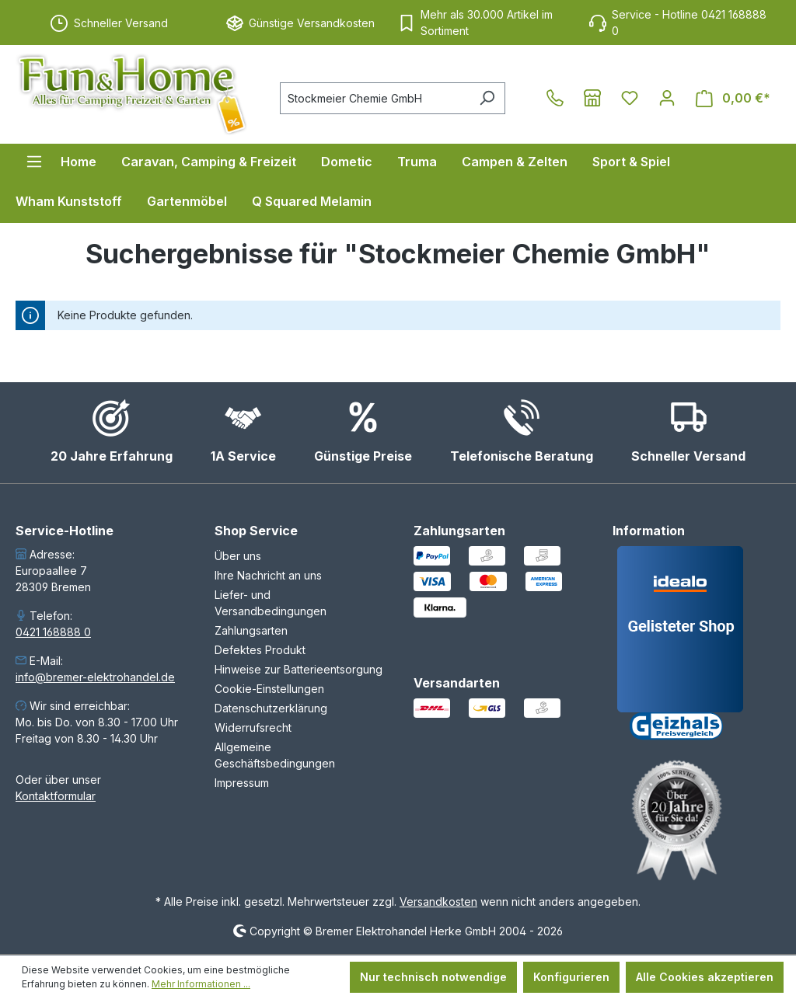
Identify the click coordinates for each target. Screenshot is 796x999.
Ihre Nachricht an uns (268, 575)
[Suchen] (487, 98)
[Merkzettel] (629, 97)
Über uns (238, 555)
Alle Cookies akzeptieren (704, 976)
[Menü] (34, 161)
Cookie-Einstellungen (269, 688)
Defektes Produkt (260, 649)
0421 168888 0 (53, 632)
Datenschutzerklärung (271, 708)
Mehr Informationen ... (201, 984)
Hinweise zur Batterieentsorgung (298, 669)
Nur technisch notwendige (433, 976)
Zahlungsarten (251, 630)
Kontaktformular (56, 795)
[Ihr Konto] (667, 97)
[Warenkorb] (733, 98)
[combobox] (375, 98)
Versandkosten (438, 901)
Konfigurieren (571, 976)
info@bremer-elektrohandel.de (95, 677)
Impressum (242, 782)
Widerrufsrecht (253, 727)
